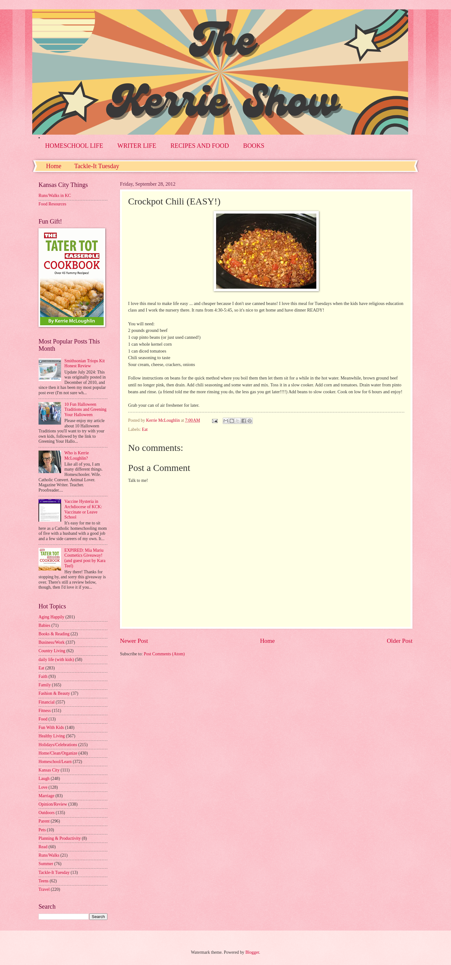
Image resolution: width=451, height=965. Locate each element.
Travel (44, 889)
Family (45, 685)
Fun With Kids (51, 727)
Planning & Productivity (60, 838)
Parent (44, 821)
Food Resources (52, 204)
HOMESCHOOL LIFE (74, 145)
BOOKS (253, 145)
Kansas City (49, 770)
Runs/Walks (49, 855)
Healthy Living (52, 736)
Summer (46, 863)
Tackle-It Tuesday (96, 166)
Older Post (399, 640)
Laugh (44, 778)
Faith (43, 676)
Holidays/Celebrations (58, 744)
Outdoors (46, 812)
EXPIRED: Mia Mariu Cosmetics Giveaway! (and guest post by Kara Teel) (85, 558)
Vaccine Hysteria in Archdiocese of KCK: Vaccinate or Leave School (83, 509)
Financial (46, 702)
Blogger (252, 952)
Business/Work (52, 642)
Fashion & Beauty (54, 693)
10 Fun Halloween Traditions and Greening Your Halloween (85, 409)
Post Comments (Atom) (164, 654)
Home (53, 166)
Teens (44, 881)
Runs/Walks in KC (55, 195)
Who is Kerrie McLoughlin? (77, 456)
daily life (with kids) (56, 659)
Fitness (45, 710)
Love (43, 787)
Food (43, 719)
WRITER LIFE (136, 145)
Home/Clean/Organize (58, 753)
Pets (42, 830)
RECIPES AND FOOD (199, 145)
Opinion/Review (53, 804)
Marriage (46, 795)
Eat (145, 429)
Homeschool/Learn (55, 761)
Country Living (52, 650)
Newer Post (134, 640)
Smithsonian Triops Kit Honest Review (85, 364)
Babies (44, 625)
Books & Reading (54, 634)
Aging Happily (51, 617)
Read (43, 846)
